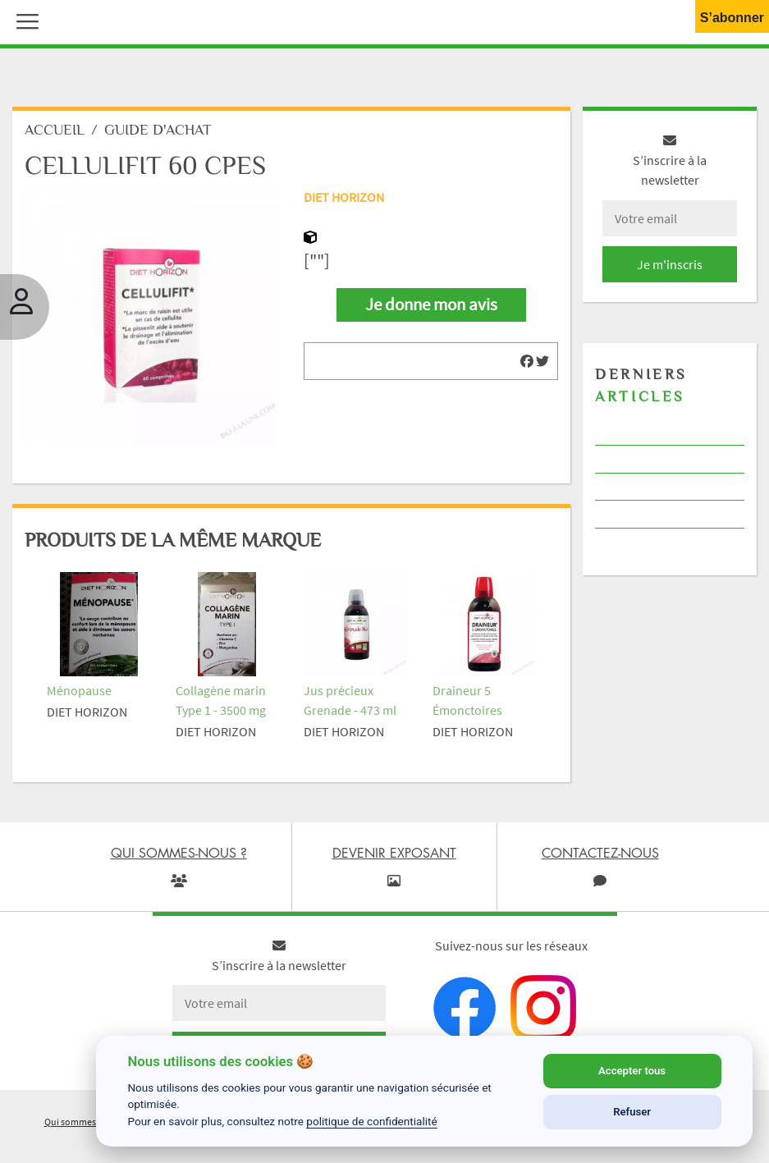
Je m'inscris (670, 264)
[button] (23, 19)
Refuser (632, 1112)
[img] (526, 361)
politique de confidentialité (371, 1121)
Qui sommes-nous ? (85, 1121)
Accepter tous (632, 1071)
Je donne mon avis (431, 304)
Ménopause (79, 690)
